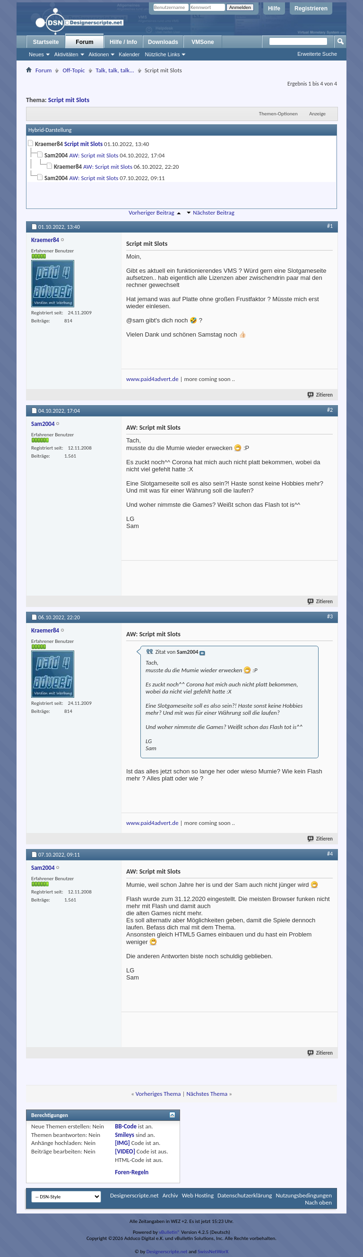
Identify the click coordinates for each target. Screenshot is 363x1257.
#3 (330, 616)
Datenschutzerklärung (244, 1195)
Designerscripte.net (134, 1195)
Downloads (163, 42)
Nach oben (318, 1202)
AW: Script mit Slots (93, 155)
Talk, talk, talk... (115, 70)
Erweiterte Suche (317, 54)
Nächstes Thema (206, 1093)
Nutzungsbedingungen (304, 1195)
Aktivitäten (66, 54)
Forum (84, 42)
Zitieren (320, 395)
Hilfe (274, 8)
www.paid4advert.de (152, 378)
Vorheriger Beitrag (151, 212)
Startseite (46, 42)
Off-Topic (73, 70)
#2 (330, 410)
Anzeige (317, 114)
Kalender (129, 54)
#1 (330, 226)
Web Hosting (198, 1195)
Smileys (124, 1134)
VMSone (202, 42)
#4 (330, 853)
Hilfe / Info (123, 42)
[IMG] (122, 1142)
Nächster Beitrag (213, 212)
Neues (36, 54)
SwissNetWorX (213, 1251)
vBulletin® (169, 1232)
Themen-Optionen (278, 114)
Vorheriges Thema (158, 1093)
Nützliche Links (162, 54)
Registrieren (311, 8)
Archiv (170, 1195)
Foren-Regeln (131, 1172)
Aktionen (99, 54)
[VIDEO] (125, 1151)
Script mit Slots (68, 100)
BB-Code (126, 1126)
